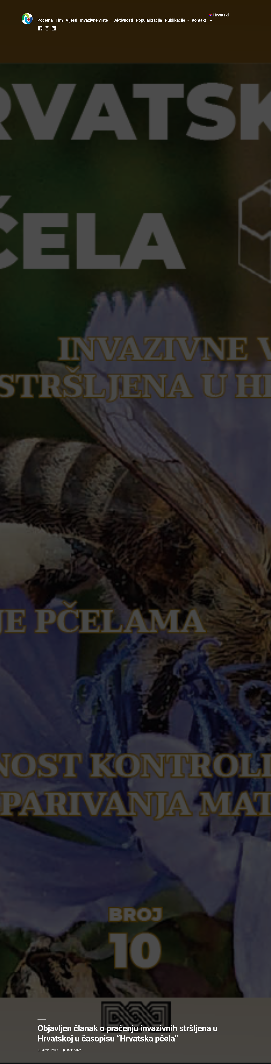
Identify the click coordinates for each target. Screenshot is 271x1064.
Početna (45, 20)
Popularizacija (149, 20)
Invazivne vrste (94, 20)
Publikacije (175, 20)
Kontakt (199, 20)
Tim (59, 20)
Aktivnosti (123, 20)
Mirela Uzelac (50, 1050)
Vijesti (71, 20)
